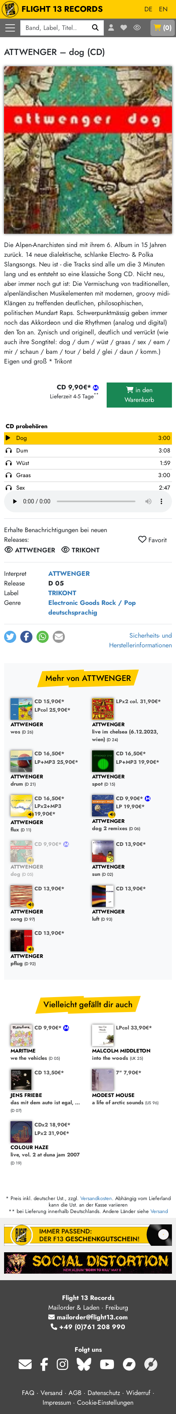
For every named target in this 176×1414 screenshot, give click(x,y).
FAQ (28, 1392)
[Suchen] (95, 28)
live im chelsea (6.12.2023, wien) (128, 732)
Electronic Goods (73, 602)
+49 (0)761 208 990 (88, 1327)
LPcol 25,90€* (52, 710)
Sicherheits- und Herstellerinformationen (140, 640)
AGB (75, 1392)
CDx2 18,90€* (52, 1125)
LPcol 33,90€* (134, 1027)
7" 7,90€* (129, 1072)
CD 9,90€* (130, 798)
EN (163, 9)
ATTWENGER (69, 573)
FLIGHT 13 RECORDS (54, 9)
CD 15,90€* (49, 701)
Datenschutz (104, 1392)
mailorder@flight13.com (88, 1317)
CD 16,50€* (49, 753)
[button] (10, 637)
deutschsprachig (72, 612)
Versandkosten (96, 1198)
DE (148, 9)
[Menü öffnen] (10, 28)
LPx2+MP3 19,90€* (47, 810)
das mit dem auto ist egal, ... (47, 1099)
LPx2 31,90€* (51, 1133)
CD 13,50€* (49, 1072)
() (163, 27)
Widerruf (138, 1392)
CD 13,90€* (131, 844)
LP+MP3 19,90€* (137, 762)
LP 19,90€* (130, 806)
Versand (159, 1211)
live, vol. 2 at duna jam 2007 (47, 1151)
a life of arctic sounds (128, 1099)
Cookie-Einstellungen (105, 1402)
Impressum (57, 1402)
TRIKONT (62, 593)
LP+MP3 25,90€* (56, 762)
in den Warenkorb (139, 394)
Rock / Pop (118, 602)
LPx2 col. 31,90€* (138, 701)
